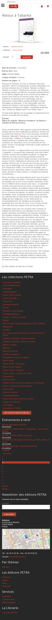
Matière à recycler (10, 345)
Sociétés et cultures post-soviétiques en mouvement (23, 383)
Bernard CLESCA (17, 46)
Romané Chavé (9, 380)
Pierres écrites (17, 50)
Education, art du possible (13, 311)
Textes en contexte (10, 392)
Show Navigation (3, 3)
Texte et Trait (8, 389)
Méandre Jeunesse (10, 351)
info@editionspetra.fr (18, 557)
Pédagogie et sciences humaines (16, 357)
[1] (18, 136)
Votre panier (47, 7)
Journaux (6, 330)
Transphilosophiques (11, 396)
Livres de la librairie (10, 613)
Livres (4, 583)
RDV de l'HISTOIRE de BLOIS (14, 425)
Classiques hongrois (11, 304)
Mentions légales (9, 602)
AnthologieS (7, 289)
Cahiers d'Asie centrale (12, 295)
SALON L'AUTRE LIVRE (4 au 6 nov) (17, 435)
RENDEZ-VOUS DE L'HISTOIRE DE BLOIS (19, 446)
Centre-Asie (7, 301)
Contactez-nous (8, 599)
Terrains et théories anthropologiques (17, 386)
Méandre (6, 348)
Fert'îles (6, 320)
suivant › (5, 486)
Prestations (6, 596)
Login (41, 7)
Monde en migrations (11, 354)
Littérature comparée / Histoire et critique (19, 342)
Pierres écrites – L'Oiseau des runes (17, 373)
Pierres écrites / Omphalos (13, 370)
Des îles (6, 308)
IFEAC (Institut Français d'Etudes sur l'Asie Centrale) (24, 324)
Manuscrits (6, 586)
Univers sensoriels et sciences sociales (18, 399)
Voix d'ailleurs (8, 405)
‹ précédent (6, 454)
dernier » (5, 489)
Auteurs (5, 580)
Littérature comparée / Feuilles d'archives (19, 338)
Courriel (6, 503)
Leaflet (40, 548)
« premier (6, 451)
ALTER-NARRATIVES (11, 285)
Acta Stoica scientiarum (12, 282)
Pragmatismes (8, 376)
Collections (6, 577)
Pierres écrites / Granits (12, 367)
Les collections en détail (16, 413)
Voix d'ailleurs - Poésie (12, 408)
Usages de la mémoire (12, 402)
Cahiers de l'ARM (9, 298)
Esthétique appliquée (11, 314)
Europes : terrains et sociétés (14, 317)
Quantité (6, 57)
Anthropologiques (10, 292)
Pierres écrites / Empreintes (14, 364)
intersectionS (8, 327)
